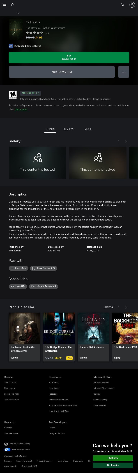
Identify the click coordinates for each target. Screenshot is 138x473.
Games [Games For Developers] (52, 427)
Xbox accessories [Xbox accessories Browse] (11, 399)
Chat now (113, 458)
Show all (109, 307)
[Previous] (118, 141)
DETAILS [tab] (50, 129)
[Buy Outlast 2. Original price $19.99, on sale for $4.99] (69, 57)
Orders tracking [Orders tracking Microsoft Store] (100, 399)
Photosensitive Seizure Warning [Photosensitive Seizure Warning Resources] (63, 405)
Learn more (21, 109)
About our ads (10, 466)
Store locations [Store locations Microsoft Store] (100, 405)
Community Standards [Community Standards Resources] (58, 399)
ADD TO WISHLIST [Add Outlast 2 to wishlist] (62, 72)
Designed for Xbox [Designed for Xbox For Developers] (57, 433)
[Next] (125, 141)
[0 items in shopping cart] (123, 5)
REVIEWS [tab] (69, 129)
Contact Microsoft (24, 461)
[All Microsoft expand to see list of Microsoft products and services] (4, 5)
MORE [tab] (87, 129)
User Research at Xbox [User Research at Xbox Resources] (59, 411)
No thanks (113, 465)
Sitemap (8, 461)
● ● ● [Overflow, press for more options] (123, 72)
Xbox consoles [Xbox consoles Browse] (10, 382)
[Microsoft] (68, 3)
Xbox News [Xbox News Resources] (53, 382)
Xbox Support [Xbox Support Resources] (54, 388)
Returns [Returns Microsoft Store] (96, 394)
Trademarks (78, 461)
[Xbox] (9, 13)
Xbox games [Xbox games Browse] (9, 388)
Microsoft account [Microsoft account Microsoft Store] (101, 382)
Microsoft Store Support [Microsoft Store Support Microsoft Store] (103, 388)
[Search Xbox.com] (13, 5)
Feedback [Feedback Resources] (53, 394)
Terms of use (62, 461)
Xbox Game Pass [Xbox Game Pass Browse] (11, 394)
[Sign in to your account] (132, 5)
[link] (24, 337)
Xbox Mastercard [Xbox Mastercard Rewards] (11, 433)
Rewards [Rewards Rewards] (8, 427)
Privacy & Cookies (44, 461)
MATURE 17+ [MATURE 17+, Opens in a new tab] (30, 93)
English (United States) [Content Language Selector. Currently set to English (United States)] (20, 443)
